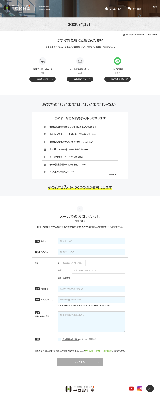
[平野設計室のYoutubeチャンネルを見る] (131, 389)
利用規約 (108, 351)
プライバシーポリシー (93, 351)
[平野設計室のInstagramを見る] (139, 389)
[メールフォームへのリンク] (80, 79)
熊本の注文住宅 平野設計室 (133, 35)
